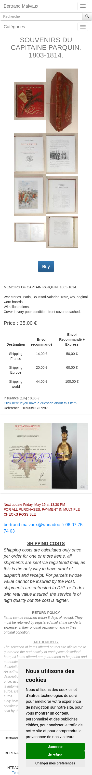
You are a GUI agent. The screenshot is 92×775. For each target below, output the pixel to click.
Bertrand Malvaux (21, 6)
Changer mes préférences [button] (55, 763)
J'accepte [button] (55, 747)
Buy (46, 266)
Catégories (14, 26)
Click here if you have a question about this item (40, 403)
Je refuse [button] (55, 755)
